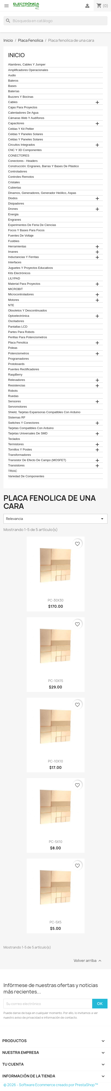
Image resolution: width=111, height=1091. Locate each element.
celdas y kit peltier (21, 128)
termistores (16, 444)
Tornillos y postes (20, 449)
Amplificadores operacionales (28, 70)
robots (13, 390)
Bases (12, 86)
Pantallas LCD (17, 326)
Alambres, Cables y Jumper (26, 64)
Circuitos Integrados (21, 144)
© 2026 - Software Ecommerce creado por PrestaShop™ (50, 1084)
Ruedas (13, 396)
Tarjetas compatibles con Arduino (31, 428)
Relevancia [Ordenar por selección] (55, 519)
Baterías (13, 91)
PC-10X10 (55, 761)
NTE (11, 305)
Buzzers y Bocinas (20, 96)
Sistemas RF (16, 417)
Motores (13, 300)
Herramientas (17, 246)
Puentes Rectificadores (23, 369)
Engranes (14, 219)
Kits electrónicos (19, 273)
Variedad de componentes (26, 476)
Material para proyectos (24, 283)
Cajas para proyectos (22, 107)
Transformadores (19, 455)
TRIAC (12, 471)
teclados (14, 439)
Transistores (16, 465)
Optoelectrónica (18, 315)
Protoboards (16, 364)
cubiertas (14, 187)
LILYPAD (14, 278)
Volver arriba (88, 961)
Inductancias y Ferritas (23, 257)
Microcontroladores (21, 294)
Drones (13, 208)
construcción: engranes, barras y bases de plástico (43, 166)
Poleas (12, 348)
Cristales (14, 182)
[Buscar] (55, 20)
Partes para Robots (21, 332)
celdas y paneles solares (25, 134)
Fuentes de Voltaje (21, 235)
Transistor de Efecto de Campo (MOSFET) (37, 460)
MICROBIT (15, 289)
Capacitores (16, 123)
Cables (12, 102)
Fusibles (13, 241)
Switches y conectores (23, 422)
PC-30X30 (55, 600)
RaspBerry (15, 374)
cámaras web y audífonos (26, 118)
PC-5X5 (55, 922)
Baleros (13, 80)
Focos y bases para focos (26, 230)
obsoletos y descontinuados (27, 310)
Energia (13, 214)
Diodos (12, 198)
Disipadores (16, 203)
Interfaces (14, 262)
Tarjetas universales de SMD (28, 433)
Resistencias (16, 385)
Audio (12, 75)
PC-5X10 (55, 841)
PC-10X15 (55, 681)
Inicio (16, 55)
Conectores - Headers (23, 161)
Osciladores (16, 321)
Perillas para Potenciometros (27, 337)
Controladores (17, 171)
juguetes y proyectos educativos (30, 268)
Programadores (18, 358)
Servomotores (17, 406)
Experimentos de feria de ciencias (32, 225)
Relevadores (16, 380)
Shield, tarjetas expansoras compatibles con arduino (44, 412)
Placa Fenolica (18, 342)
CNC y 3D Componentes (25, 150)
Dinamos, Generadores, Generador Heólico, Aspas (42, 193)
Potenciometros (18, 353)
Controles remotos (21, 176)
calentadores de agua (23, 112)
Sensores (14, 401)
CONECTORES (18, 155)
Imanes (13, 251)
